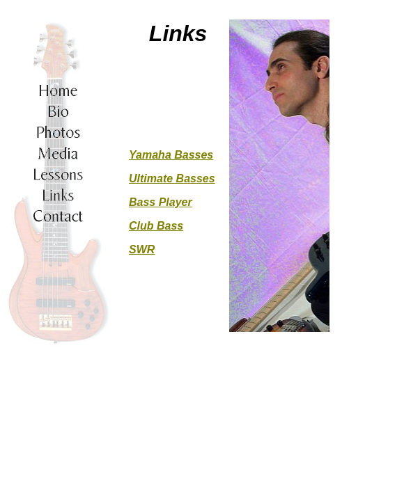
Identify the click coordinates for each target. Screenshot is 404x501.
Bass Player (160, 202)
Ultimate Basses (172, 178)
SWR (142, 249)
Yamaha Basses (171, 155)
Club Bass (156, 226)
